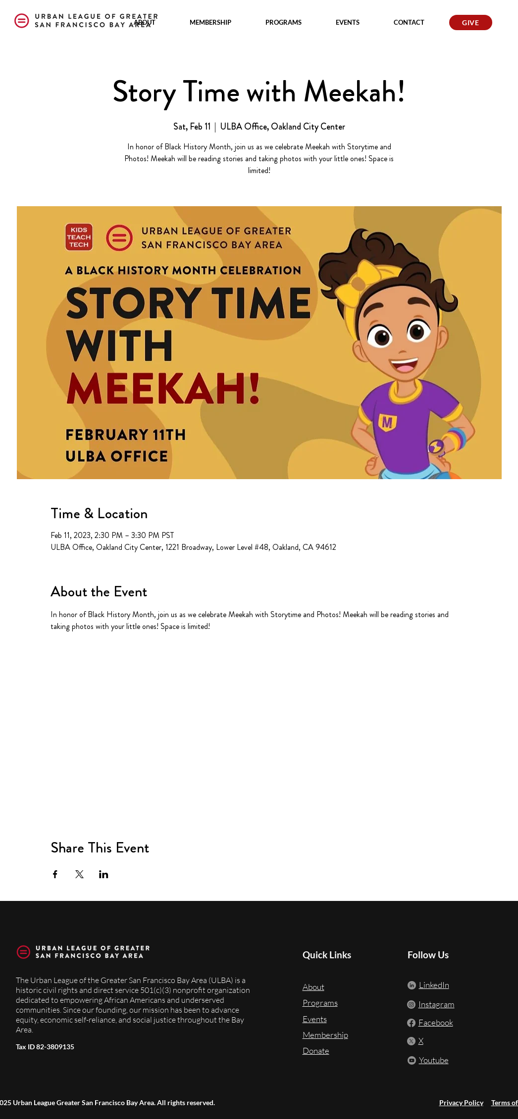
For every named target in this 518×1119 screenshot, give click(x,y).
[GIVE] (470, 22)
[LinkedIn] (412, 985)
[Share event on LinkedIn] (103, 874)
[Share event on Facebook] (55, 874)
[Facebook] (411, 1023)
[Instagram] (411, 1004)
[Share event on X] (79, 874)
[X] (411, 1041)
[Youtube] (412, 1060)
